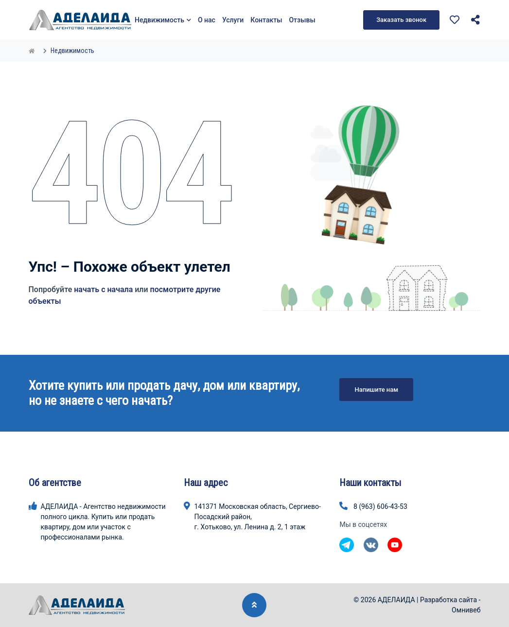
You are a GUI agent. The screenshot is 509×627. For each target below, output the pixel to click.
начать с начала (103, 289)
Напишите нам (376, 389)
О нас (206, 20)
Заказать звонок (401, 19)
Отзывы (302, 20)
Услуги (233, 20)
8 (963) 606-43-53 (380, 506)
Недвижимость (163, 20)
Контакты (266, 20)
